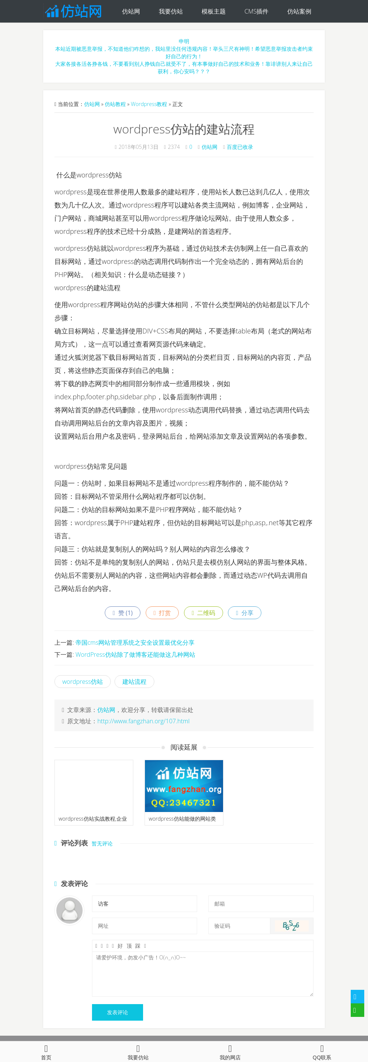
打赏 (162, 613)
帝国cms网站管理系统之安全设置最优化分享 (135, 642)
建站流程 (134, 681)
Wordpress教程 (149, 104)
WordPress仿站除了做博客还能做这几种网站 (135, 654)
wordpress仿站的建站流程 (184, 129)
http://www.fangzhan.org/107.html (143, 721)
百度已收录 (240, 146)
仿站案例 (299, 11)
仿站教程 (115, 104)
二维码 (203, 613)
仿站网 (131, 11)
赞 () (123, 613)
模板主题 (214, 11)
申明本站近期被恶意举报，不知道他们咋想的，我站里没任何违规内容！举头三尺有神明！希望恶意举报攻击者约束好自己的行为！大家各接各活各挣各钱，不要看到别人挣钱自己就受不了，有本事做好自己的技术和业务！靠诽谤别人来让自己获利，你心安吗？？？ (184, 56)
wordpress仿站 (82, 681)
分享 (244, 613)
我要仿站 (171, 11)
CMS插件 (256, 11)
